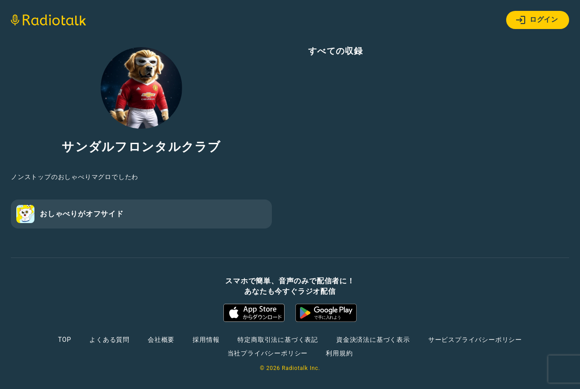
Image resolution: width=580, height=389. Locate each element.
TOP (64, 339)
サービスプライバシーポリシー (475, 339)
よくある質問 (109, 339)
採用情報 (206, 339)
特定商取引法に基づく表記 (277, 339)
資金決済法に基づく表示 (373, 339)
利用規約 (339, 353)
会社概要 (161, 339)
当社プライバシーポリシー (267, 353)
